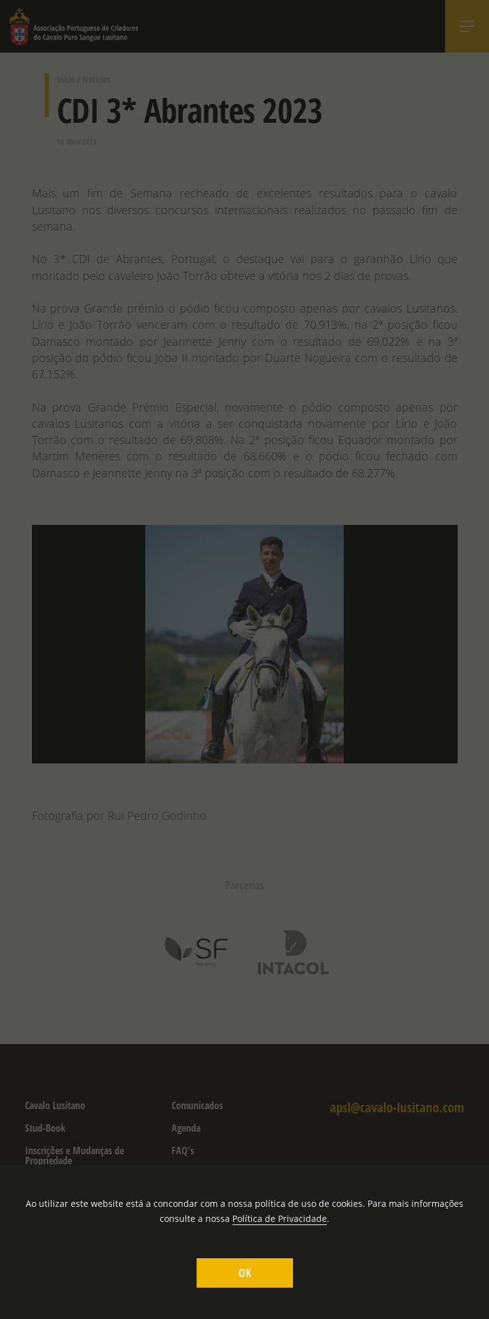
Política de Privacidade (279, 1218)
